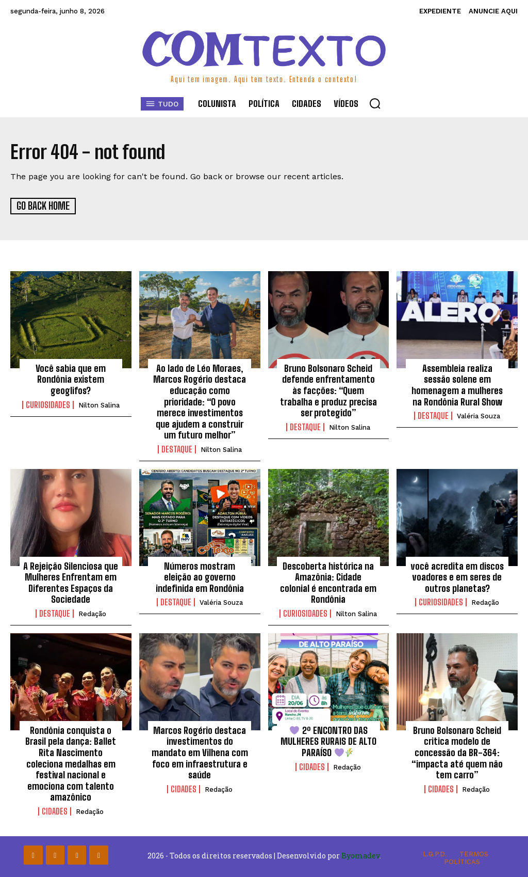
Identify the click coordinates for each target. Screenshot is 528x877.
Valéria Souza (478, 415)
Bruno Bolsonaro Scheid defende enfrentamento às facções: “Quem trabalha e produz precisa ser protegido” (328, 389)
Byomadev (360, 855)
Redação (92, 613)
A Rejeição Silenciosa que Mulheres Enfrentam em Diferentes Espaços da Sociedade (70, 581)
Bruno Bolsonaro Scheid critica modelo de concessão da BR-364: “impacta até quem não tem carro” (457, 751)
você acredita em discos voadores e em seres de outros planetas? (457, 576)
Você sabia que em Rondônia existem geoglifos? (71, 378)
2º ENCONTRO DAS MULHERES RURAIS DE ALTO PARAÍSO (328, 740)
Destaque (176, 448)
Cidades (55, 811)
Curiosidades (48, 404)
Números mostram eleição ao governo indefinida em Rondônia (200, 576)
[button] (374, 103)
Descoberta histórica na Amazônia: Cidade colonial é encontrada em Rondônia (328, 581)
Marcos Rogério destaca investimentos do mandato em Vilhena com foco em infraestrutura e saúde (200, 751)
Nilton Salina (99, 404)
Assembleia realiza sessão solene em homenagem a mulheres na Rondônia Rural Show (457, 384)
